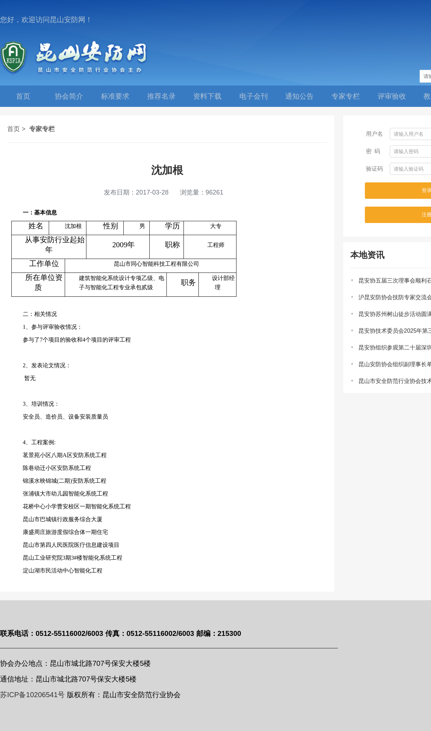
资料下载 (207, 96)
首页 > (16, 129)
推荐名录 (161, 96)
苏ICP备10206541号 (32, 695)
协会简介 (69, 96)
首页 (23, 96)
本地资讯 (367, 255)
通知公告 (299, 96)
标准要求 (115, 96)
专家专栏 (345, 96)
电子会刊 (253, 96)
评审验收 (392, 96)
